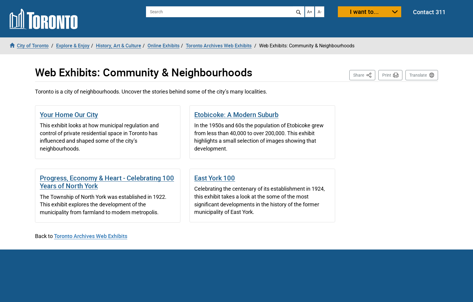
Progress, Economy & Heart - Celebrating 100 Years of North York (107, 181)
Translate (418, 75)
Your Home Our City (69, 114)
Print (386, 75)
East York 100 (214, 177)
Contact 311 (429, 12)
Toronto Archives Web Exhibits (90, 236)
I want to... (364, 12)
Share (364, 75)
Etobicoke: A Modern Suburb (236, 114)
